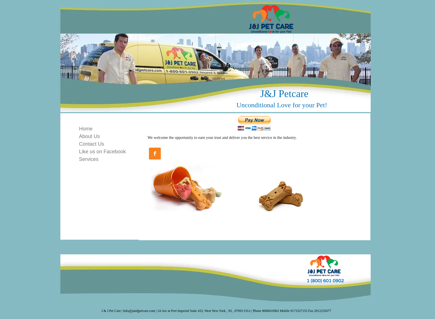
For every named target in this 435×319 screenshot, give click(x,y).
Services (88, 159)
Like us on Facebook (102, 151)
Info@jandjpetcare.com (139, 311)
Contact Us (91, 144)
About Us (89, 136)
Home (86, 129)
